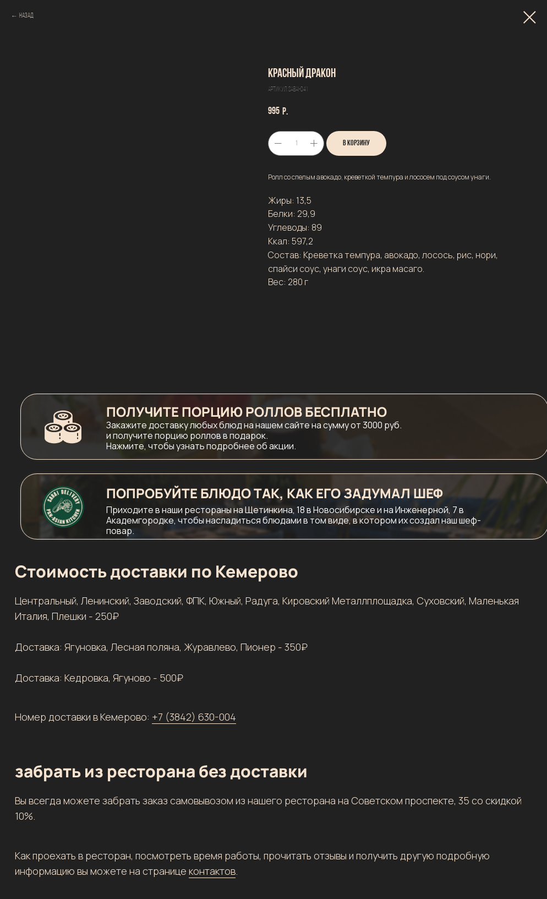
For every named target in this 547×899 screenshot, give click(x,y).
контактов (212, 871)
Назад (26, 16)
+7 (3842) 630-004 (194, 716)
